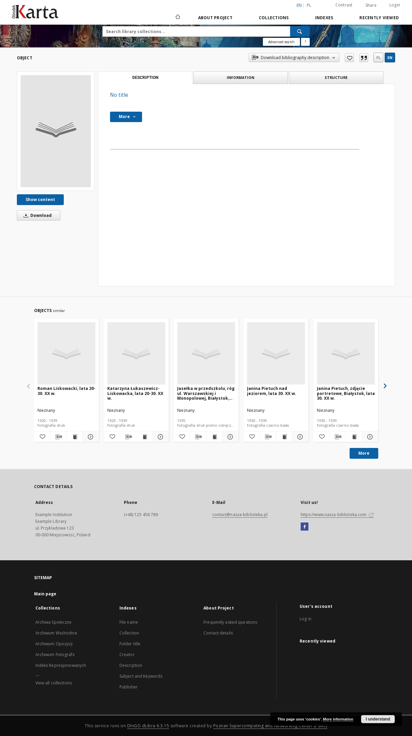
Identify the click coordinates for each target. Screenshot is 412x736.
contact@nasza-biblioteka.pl (240, 514)
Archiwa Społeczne (53, 622)
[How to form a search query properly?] (305, 42)
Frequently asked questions (230, 622)
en (389, 57)
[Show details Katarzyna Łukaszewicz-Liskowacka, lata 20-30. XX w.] (159, 436)
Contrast (344, 5)
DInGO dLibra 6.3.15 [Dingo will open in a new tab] (148, 726)
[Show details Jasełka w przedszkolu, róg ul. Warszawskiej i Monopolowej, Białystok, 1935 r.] (229, 436)
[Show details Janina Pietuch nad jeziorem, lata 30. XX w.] (299, 436)
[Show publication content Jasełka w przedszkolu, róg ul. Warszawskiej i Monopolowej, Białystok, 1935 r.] (214, 436)
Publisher (128, 687)
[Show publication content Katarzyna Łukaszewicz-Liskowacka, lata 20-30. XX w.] (144, 436)
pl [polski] (309, 5)
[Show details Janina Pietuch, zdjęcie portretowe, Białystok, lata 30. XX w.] (369, 436)
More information (338, 719)
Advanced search (281, 41)
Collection (129, 633)
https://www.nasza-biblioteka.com (337, 514)
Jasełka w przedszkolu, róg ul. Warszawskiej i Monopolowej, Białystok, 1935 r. (206, 393)
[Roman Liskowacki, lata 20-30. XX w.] (66, 353)
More (363, 453)
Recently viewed (379, 18)
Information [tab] (240, 77)
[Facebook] (304, 527)
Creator (127, 654)
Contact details (218, 633)
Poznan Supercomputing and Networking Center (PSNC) (270, 726)
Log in (305, 619)
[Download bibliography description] (58, 436)
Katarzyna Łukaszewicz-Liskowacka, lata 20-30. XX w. (135, 393)
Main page (45, 594)
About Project (215, 18)
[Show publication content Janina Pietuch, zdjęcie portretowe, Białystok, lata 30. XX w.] (354, 436)
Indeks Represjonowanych (60, 665)
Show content (40, 199)
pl (378, 57)
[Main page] (177, 17)
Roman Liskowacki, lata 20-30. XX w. (66, 391)
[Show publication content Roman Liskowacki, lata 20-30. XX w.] (74, 436)
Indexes (324, 18)
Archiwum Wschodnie (56, 633)
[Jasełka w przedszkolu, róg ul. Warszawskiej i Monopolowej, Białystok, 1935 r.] (206, 353)
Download (36, 215)
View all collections (53, 683)
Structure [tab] (336, 77)
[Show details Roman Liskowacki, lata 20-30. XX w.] (90, 436)
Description (130, 665)
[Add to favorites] (349, 57)
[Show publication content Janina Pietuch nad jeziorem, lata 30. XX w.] (284, 436)
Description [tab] (145, 77)
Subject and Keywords (140, 676)
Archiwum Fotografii (55, 654)
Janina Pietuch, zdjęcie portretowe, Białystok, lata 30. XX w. (346, 393)
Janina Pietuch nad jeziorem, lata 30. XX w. (271, 391)
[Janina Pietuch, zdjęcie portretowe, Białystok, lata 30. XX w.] (346, 353)
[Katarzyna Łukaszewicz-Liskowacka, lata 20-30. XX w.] (136, 353)
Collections (274, 18)
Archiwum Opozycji (54, 644)
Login (394, 5)
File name (128, 622)
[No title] (56, 131)
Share (371, 5)
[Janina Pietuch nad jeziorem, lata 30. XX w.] (276, 353)
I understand (378, 719)
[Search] (300, 31)
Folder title (129, 644)
